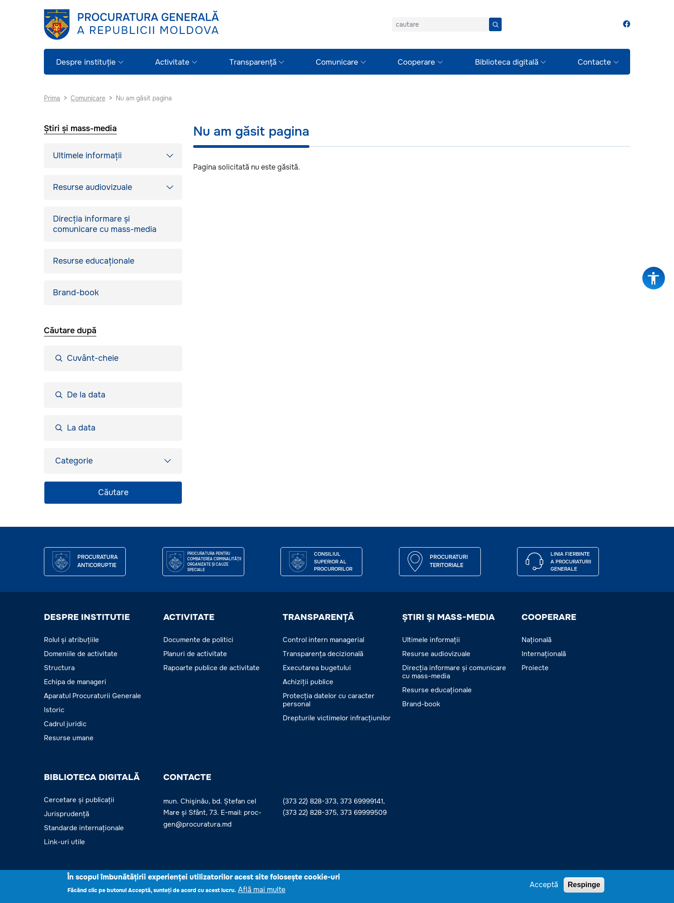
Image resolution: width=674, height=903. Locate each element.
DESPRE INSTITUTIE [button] (87, 617)
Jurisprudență (66, 813)
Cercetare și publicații (79, 799)
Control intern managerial (323, 639)
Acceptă (544, 884)
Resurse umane (69, 737)
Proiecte (535, 667)
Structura (59, 667)
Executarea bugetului (317, 667)
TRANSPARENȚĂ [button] (318, 617)
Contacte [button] (187, 777)
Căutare (113, 492)
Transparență (252, 62)
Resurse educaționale (93, 261)
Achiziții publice (308, 681)
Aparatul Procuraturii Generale (92, 695)
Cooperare (416, 62)
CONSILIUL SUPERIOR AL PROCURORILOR (333, 561)
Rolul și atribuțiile (71, 639)
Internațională (544, 653)
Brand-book (76, 293)
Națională (536, 639)
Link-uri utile (64, 841)
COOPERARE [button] (549, 617)
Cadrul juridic (65, 723)
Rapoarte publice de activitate (211, 667)
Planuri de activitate (195, 653)
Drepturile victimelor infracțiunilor (337, 718)
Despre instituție (86, 62)
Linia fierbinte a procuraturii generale (571, 561)
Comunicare (337, 62)
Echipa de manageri (75, 681)
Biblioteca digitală (506, 62)
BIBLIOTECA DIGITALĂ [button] (92, 777)
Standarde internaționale (84, 827)
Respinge (584, 885)
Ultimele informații (87, 156)
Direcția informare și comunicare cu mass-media (105, 224)
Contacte (594, 62)
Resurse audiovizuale (92, 187)
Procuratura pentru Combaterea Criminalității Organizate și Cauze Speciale (214, 561)
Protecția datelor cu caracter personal (329, 700)
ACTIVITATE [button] (188, 617)
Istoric (54, 709)
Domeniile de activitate (81, 653)
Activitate (172, 62)
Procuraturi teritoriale (449, 561)
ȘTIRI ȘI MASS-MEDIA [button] (448, 617)
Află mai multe (261, 889)
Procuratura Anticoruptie (97, 561)
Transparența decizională (323, 653)
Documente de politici (198, 639)
